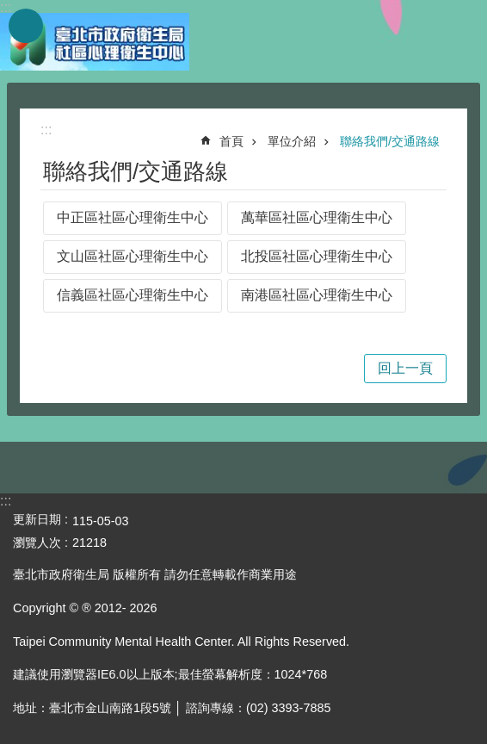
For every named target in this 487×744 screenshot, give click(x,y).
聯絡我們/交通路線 (390, 141)
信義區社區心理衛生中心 (132, 295)
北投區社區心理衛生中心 (316, 256)
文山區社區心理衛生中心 (132, 256)
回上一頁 (405, 368)
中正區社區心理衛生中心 (132, 217)
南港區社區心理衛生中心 (316, 295)
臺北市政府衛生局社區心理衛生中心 (94, 41)
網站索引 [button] (26, 26)
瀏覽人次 (37, 542)
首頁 (231, 141)
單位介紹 (292, 141)
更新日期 (37, 519)
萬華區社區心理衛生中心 (316, 217)
